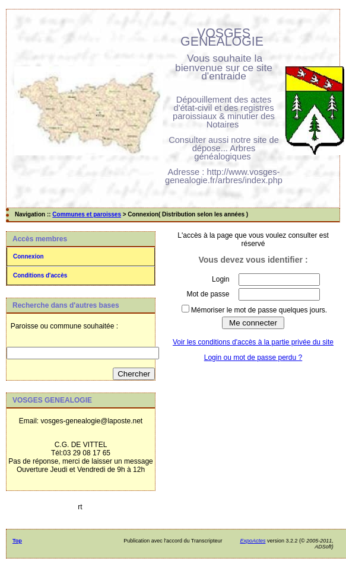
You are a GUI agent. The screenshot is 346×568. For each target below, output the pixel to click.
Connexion (28, 256)
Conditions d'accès (40, 275)
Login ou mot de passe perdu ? (253, 357)
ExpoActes (252, 541)
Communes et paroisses (86, 214)
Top (17, 541)
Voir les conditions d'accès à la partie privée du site (253, 342)
